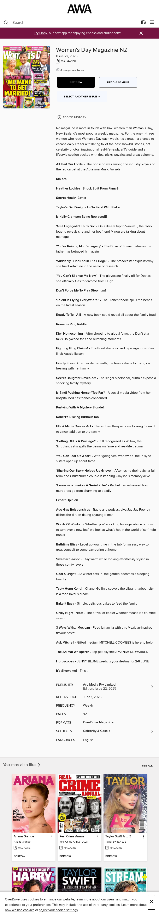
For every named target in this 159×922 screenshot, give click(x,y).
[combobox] (71, 23)
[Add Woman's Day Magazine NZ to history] (72, 117)
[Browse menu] (152, 22)
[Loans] (143, 23)
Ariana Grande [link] (24, 836)
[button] (76, 82)
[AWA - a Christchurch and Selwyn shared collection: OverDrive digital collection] (79, 9)
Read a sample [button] (118, 82)
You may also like (22, 765)
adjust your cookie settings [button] (58, 910)
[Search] (6, 22)
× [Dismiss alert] (141, 33)
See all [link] (147, 766)
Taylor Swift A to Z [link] (118, 836)
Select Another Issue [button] (82, 96)
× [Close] (151, 902)
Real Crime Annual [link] (72, 836)
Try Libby (40, 33)
